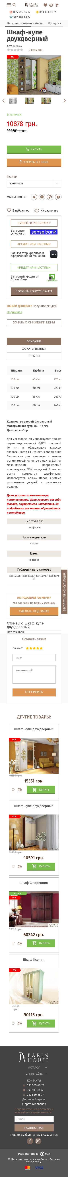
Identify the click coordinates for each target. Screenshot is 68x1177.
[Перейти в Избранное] (45, 5)
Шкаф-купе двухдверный (33, 729)
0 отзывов (35, 49)
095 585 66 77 (35, 1085)
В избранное (21, 210)
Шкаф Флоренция (34, 883)
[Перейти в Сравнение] (51, 5)
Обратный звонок (34, 1104)
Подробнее (14, 312)
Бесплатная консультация (64, 591)
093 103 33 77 (35, 1090)
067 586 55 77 (35, 1094)
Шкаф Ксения (33, 960)
